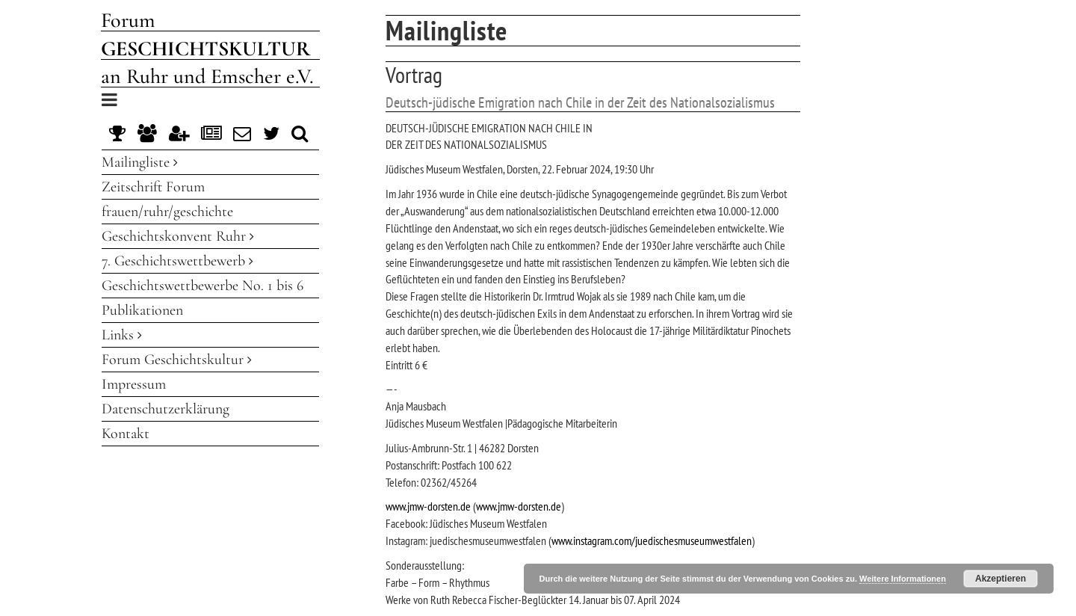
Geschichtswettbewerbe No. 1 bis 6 (202, 286)
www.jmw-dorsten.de (428, 506)
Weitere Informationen (902, 578)
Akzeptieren (1000, 578)
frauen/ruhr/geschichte (167, 212)
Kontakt (125, 434)
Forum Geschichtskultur (177, 360)
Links (122, 335)
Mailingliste (140, 162)
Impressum (134, 384)
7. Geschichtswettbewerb (177, 261)
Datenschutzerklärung (165, 409)
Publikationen (142, 310)
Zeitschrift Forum (153, 187)
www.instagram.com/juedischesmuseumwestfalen (651, 540)
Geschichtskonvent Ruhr (178, 236)
